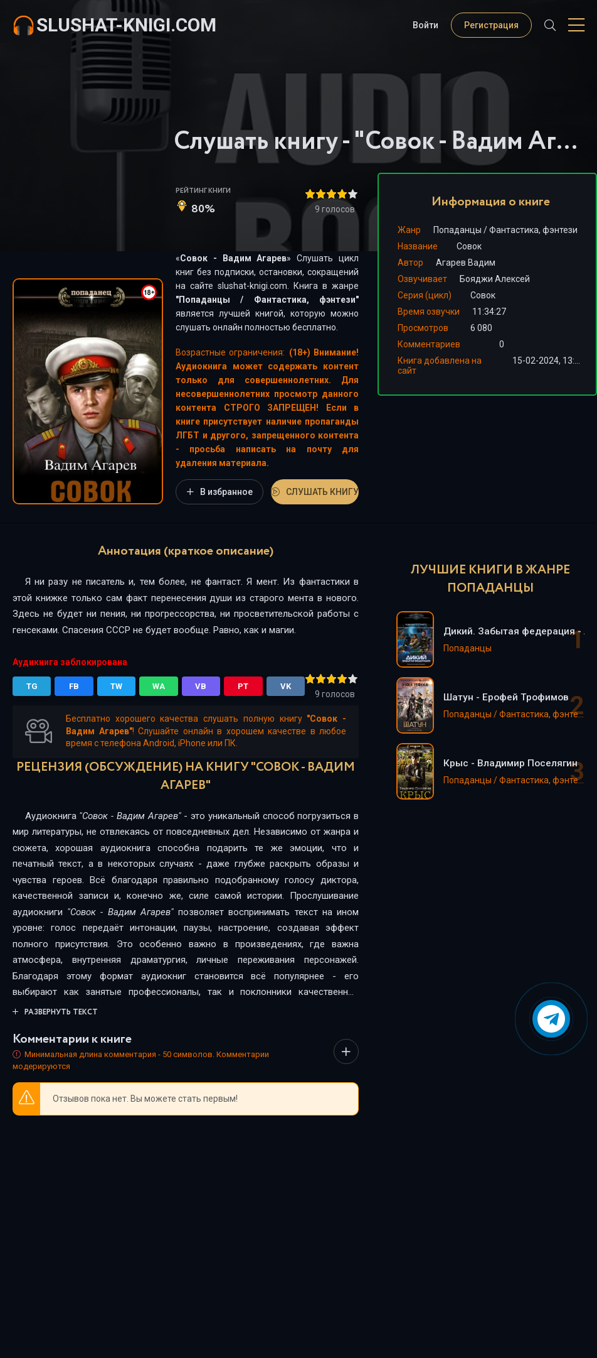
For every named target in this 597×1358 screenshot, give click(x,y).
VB (200, 686)
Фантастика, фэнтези (305, 300)
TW (116, 686)
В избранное (220, 492)
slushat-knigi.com (126, 25)
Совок (482, 295)
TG (32, 686)
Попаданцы (204, 300)
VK (285, 686)
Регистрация (491, 25)
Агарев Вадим (465, 263)
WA (158, 686)
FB (74, 686)
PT (243, 686)
